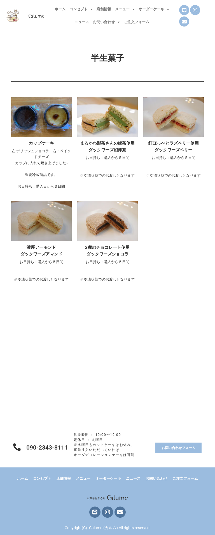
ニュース (81, 22)
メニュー (125, 9)
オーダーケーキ (154, 9)
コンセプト (81, 9)
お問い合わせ (106, 22)
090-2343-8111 (47, 447)
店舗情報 (104, 9)
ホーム (60, 9)
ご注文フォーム (136, 22)
